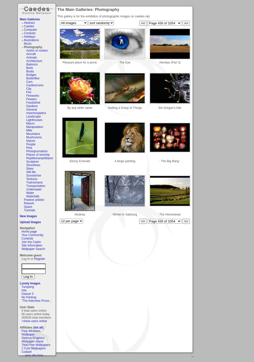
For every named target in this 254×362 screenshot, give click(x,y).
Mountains (33, 134)
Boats (30, 71)
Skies (29, 168)
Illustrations (31, 40)
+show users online (34, 321)
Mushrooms (34, 137)
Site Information (32, 245)
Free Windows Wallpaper (31, 332)
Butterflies (32, 78)
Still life (31, 172)
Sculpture (32, 161)
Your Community (32, 235)
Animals (31, 57)
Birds (29, 68)
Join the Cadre (31, 242)
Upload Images (30, 222)
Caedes (37, 9)
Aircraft (31, 54)
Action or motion (37, 50)
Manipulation (34, 127)
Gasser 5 (28, 294)
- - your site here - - (34, 355)
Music (28, 43)
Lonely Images (30, 283)
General (31, 109)
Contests (29, 33)
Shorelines (33, 165)
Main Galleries (30, 19)
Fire (29, 92)
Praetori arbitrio (34, 200)
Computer (30, 29)
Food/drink (33, 102)
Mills (29, 130)
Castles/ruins (34, 85)
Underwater (34, 189)
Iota (24, 290)
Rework (29, 203)
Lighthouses (34, 120)
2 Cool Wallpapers (34, 348)
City (29, 88)
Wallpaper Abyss (33, 341)
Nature (30, 141)
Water (30, 193)
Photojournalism (37, 151)
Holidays (29, 36)
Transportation (35, 186)
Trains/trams (34, 182)
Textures (31, 179)
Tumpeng (28, 287)
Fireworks (32, 95)
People (30, 144)
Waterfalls (32, 196)
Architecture (34, 61)
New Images (28, 216)
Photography (33, 47)
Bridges (31, 75)
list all (38, 327)
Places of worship (38, 154)
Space (28, 207)
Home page (29, 231)
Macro (30, 123)
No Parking (29, 297)
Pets (29, 148)
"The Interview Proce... (37, 300)
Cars (29, 82)
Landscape (33, 116)
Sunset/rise (33, 175)
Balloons (32, 64)
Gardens (32, 106)
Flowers (31, 99)
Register (39, 259)
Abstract (29, 23)
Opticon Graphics (33, 338)
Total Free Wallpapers (36, 345)
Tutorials (29, 210)
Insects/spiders (36, 113)
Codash (27, 352)
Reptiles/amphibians (39, 158)
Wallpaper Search (33, 249)
